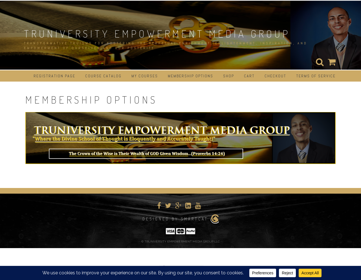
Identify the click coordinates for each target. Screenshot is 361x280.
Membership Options (190, 75)
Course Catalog (103, 75)
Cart (249, 75)
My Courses (144, 75)
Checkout (275, 75)
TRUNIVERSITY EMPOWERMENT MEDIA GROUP (157, 33)
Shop (228, 75)
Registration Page (54, 75)
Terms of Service (316, 75)
